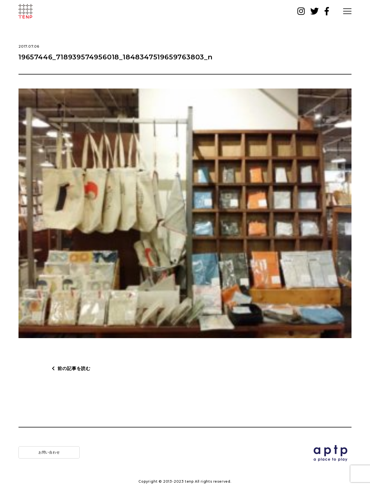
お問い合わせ (49, 452)
